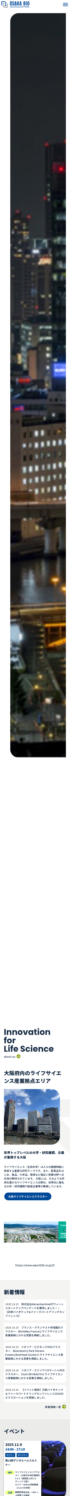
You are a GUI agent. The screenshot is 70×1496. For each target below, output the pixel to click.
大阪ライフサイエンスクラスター (27, 1196)
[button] (65, 4)
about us (12, 1056)
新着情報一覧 (55, 1407)
